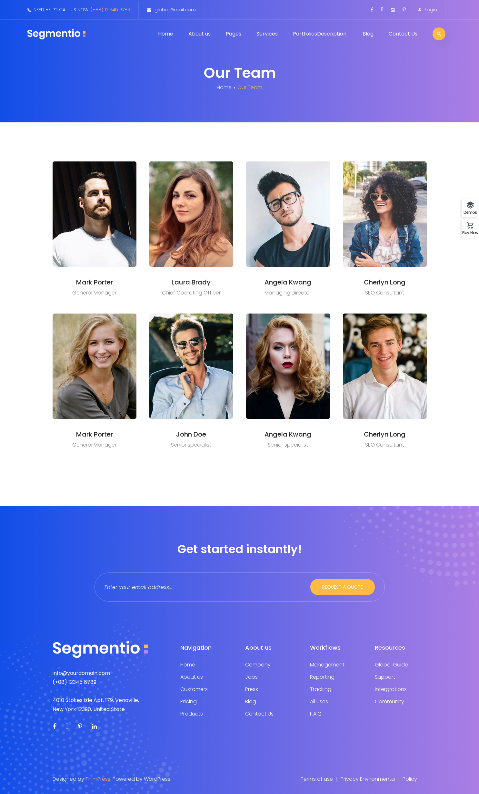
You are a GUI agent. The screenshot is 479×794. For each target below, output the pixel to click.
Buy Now (470, 232)
